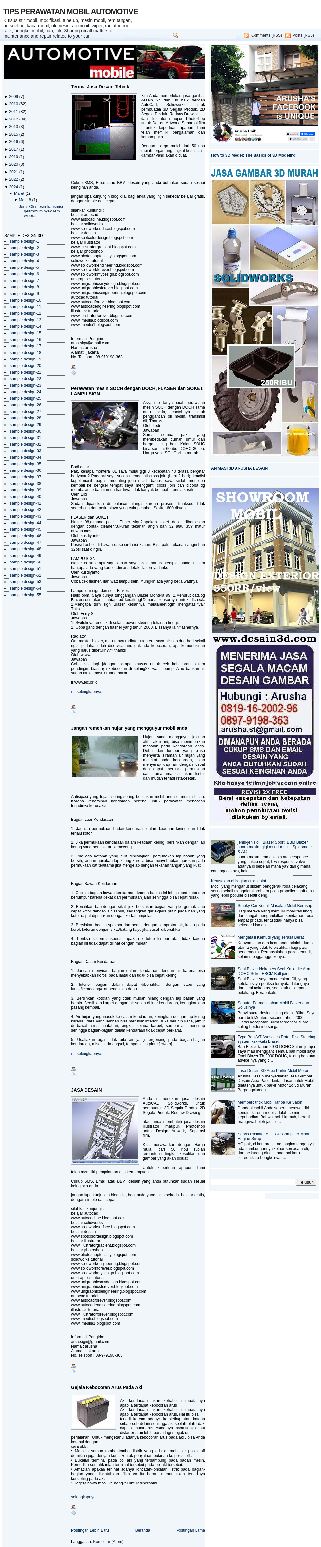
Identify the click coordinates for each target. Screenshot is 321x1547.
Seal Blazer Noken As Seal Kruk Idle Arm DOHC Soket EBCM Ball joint (274, 971)
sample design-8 (24, 287)
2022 (14, 179)
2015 (14, 134)
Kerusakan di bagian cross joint (238, 881)
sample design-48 (25, 549)
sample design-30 (25, 431)
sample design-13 (25, 320)
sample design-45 (25, 529)
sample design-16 (25, 339)
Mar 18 (25, 200)
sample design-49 (25, 555)
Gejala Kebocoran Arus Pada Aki (106, 1387)
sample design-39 (25, 490)
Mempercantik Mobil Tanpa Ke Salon (270, 1102)
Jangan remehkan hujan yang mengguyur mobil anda (129, 728)
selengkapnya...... (92, 692)
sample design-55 (25, 595)
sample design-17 (25, 346)
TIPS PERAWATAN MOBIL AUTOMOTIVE (70, 12)
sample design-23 (25, 385)
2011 (14, 111)
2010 (14, 104)
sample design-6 (24, 274)
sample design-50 (25, 562)
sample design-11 (25, 306)
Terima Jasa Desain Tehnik (100, 86)
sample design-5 (24, 267)
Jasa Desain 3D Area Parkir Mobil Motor (273, 1070)
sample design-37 (25, 477)
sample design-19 (25, 359)
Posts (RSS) (303, 35)
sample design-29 (25, 424)
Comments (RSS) (266, 35)
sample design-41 (25, 503)
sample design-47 (25, 542)
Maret (19, 193)
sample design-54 (25, 588)
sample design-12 (25, 313)
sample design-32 (25, 444)
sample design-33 (25, 451)
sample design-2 (24, 248)
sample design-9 (24, 293)
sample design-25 (25, 398)
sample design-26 (25, 405)
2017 (14, 149)
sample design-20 (25, 365)
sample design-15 (25, 333)
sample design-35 (25, 464)
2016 (14, 141)
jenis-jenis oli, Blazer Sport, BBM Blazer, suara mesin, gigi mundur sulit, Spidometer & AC (275, 847)
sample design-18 (25, 352)
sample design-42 (25, 509)
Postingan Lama (190, 1530)
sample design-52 (25, 575)
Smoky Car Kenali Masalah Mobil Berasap (275, 905)
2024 (14, 187)
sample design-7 (24, 280)
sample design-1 (24, 241)
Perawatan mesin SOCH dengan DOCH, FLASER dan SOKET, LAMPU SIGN (137, 391)
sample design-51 (25, 568)
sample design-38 (25, 483)
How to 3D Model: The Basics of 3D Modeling (253, 155)
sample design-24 (25, 392)
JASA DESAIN (86, 1090)
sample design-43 (25, 516)
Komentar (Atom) (108, 1541)
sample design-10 (25, 300)
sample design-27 (25, 411)
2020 (14, 164)
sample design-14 (25, 326)
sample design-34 (25, 457)
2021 (14, 172)
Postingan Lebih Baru (90, 1530)
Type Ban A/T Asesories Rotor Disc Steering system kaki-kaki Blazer (276, 1039)
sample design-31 (25, 437)
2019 (14, 157)
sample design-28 (25, 418)
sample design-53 (25, 582)
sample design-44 (25, 523)
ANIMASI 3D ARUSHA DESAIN (239, 468)
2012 (14, 119)
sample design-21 (25, 372)
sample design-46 (25, 536)
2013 (14, 126)
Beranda (142, 1530)
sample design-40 (25, 496)
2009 (14, 96)
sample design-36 (25, 470)
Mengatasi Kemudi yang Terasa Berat (271, 937)
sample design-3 (24, 254)
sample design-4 (24, 261)
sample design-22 (25, 379)
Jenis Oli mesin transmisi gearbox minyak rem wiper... (41, 211)
